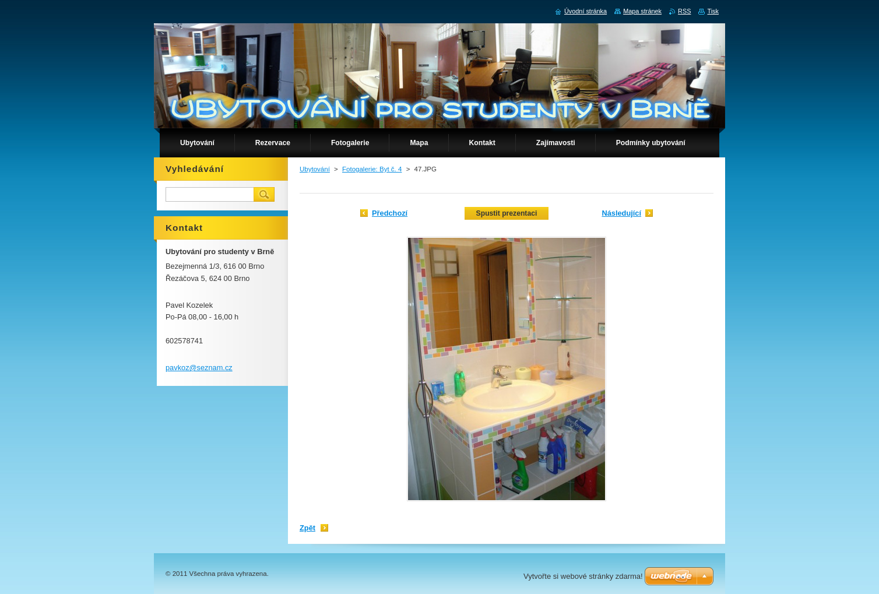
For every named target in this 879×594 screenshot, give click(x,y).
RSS (684, 11)
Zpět (307, 527)
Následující (621, 213)
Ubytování (315, 169)
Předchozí (389, 213)
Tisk (713, 11)
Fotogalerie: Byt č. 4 (372, 169)
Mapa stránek (642, 11)
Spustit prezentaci (506, 213)
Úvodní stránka (585, 11)
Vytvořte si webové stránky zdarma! (583, 576)
